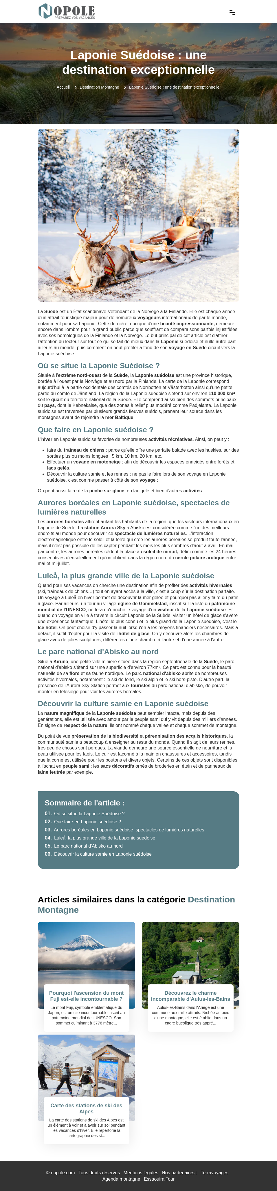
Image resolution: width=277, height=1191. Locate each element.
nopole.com (63, 1172)
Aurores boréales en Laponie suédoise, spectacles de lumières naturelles (124, 829)
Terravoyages (214, 1172)
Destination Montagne (99, 87)
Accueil (63, 87)
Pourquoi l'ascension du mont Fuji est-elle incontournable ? (86, 996)
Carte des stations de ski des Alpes (86, 1109)
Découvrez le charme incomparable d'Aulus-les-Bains (190, 996)
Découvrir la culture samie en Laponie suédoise (98, 854)
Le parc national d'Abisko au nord (84, 846)
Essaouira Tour (159, 1179)
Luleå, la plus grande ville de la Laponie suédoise (100, 837)
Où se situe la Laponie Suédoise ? (85, 813)
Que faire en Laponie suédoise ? (83, 821)
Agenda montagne (121, 1179)
